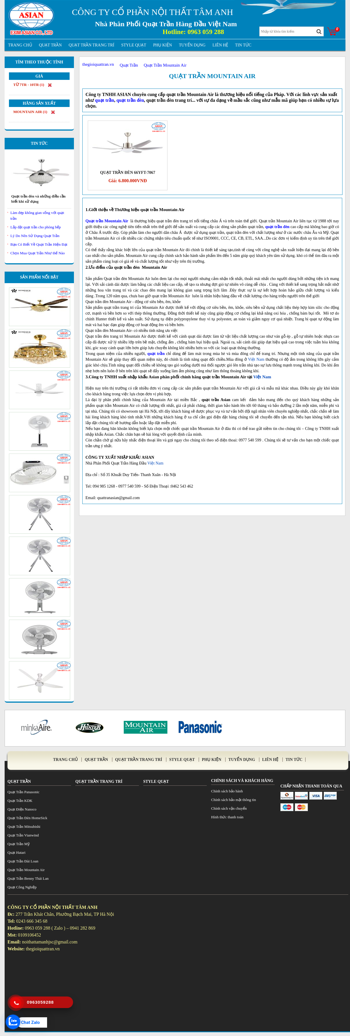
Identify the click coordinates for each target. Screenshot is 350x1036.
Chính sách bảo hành (227, 791)
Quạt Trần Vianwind (23, 835)
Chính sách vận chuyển (229, 808)
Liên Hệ (220, 45)
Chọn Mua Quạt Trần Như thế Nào (37, 253)
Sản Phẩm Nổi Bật (39, 277)
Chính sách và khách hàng (242, 781)
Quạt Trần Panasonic (24, 792)
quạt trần (156, 353)
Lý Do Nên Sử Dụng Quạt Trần (34, 236)
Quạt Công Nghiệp (22, 887)
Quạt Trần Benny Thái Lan (28, 878)
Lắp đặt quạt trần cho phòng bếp (35, 227)
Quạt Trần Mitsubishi (24, 826)
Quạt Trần (50, 45)
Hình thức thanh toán (227, 817)
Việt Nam (256, 359)
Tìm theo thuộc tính (39, 62)
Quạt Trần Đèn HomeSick (27, 818)
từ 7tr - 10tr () (32, 84)
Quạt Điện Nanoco (22, 809)
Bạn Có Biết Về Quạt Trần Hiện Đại (38, 244)
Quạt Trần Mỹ (19, 844)
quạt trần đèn (277, 227)
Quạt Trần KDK (20, 800)
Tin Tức (39, 143)
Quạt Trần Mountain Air (212, 76)
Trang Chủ (20, 45)
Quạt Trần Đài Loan (23, 861)
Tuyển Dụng (192, 45)
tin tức (243, 45)
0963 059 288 (205, 31)
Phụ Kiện (162, 45)
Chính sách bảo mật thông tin (233, 800)
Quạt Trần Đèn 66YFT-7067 (127, 172)
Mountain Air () (34, 112)
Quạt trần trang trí (91, 45)
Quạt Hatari (16, 852)
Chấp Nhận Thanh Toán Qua (311, 786)
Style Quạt (133, 45)
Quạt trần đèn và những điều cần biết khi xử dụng (38, 199)
